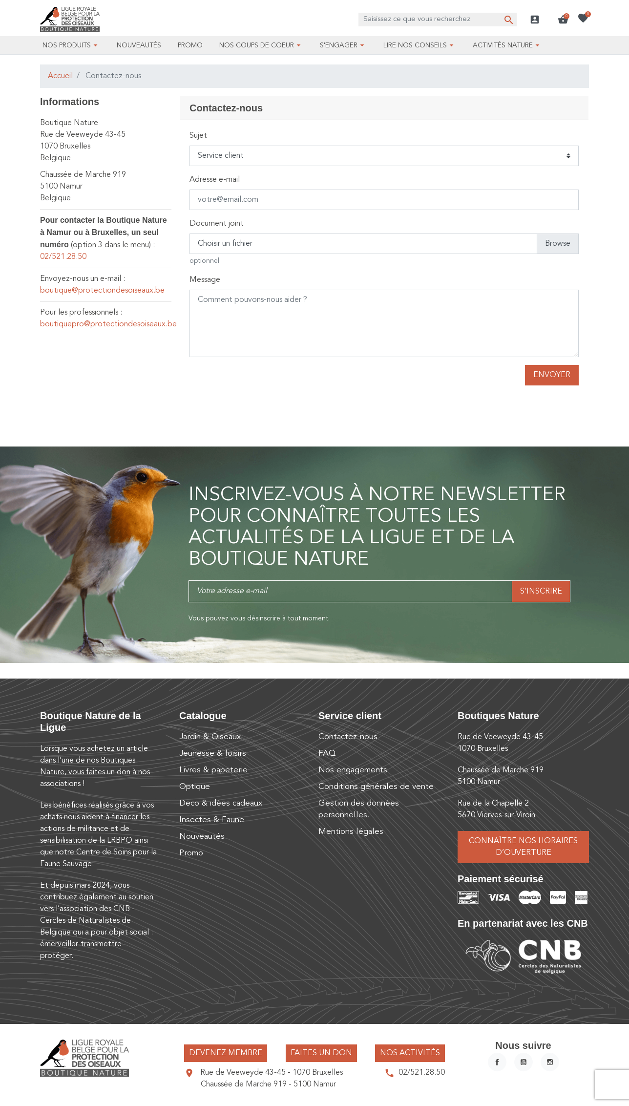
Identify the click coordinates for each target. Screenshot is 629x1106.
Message (204, 280)
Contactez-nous (347, 737)
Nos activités (410, 1053)
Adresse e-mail (214, 180)
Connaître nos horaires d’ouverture (523, 847)
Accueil (60, 76)
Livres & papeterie (213, 770)
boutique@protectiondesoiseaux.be (102, 291)
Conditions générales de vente (376, 787)
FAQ (326, 753)
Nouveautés (202, 836)
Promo (191, 853)
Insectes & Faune (211, 820)
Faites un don (321, 1053)
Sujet (198, 136)
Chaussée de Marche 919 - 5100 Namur (268, 1084)
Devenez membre (225, 1053)
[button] (563, 19)
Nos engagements (352, 770)
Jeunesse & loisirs (212, 753)
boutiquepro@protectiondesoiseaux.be (108, 324)
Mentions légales (350, 832)
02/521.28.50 (63, 257)
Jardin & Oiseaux (210, 737)
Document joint (216, 224)
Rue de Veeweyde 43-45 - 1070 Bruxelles (271, 1073)
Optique (194, 787)
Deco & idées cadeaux (220, 803)
